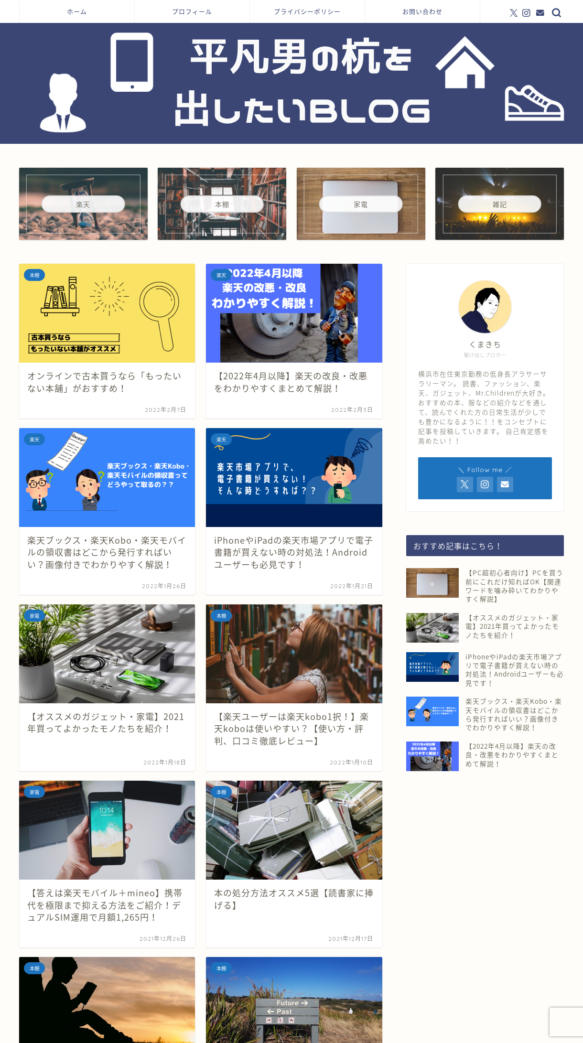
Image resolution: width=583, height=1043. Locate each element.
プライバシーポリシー (307, 11)
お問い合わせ (422, 11)
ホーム (77, 11)
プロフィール (192, 11)
